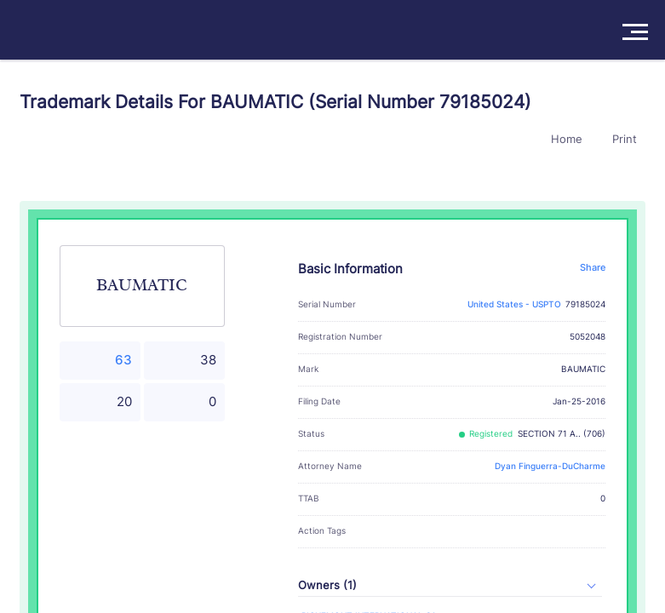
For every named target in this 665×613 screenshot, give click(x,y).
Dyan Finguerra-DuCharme (550, 466)
